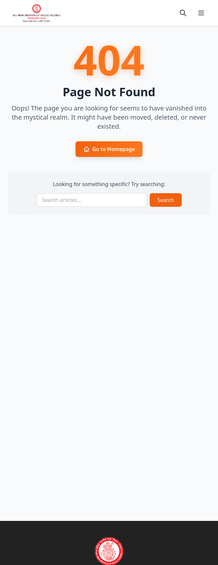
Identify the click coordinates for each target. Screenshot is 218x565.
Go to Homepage (109, 149)
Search (165, 200)
